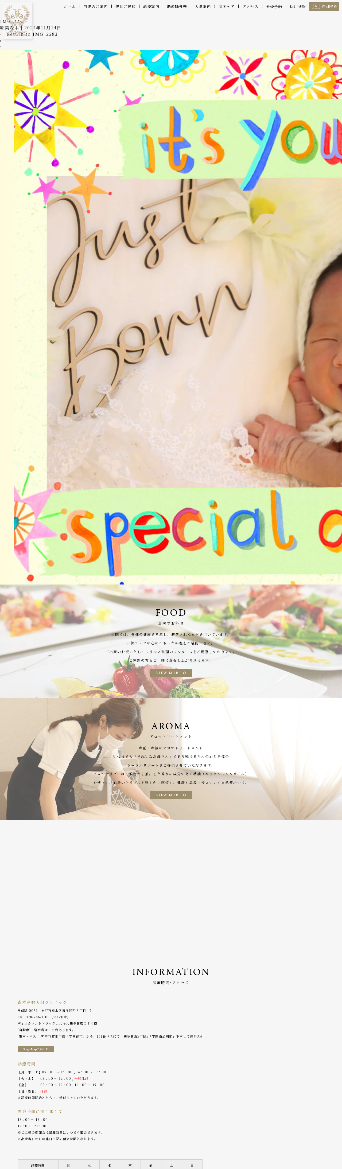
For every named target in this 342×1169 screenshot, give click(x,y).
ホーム (70, 6)
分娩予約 (274, 6)
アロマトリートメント (195, 1145)
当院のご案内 (96, 6)
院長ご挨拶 (125, 6)
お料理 (166, 1145)
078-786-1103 (38, 1019)
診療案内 (151, 6)
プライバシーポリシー (24, 1153)
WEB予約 (329, 6)
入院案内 (203, 6)
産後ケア (227, 6)
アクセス (250, 6)
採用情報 (298, 6)
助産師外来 (177, 6)
